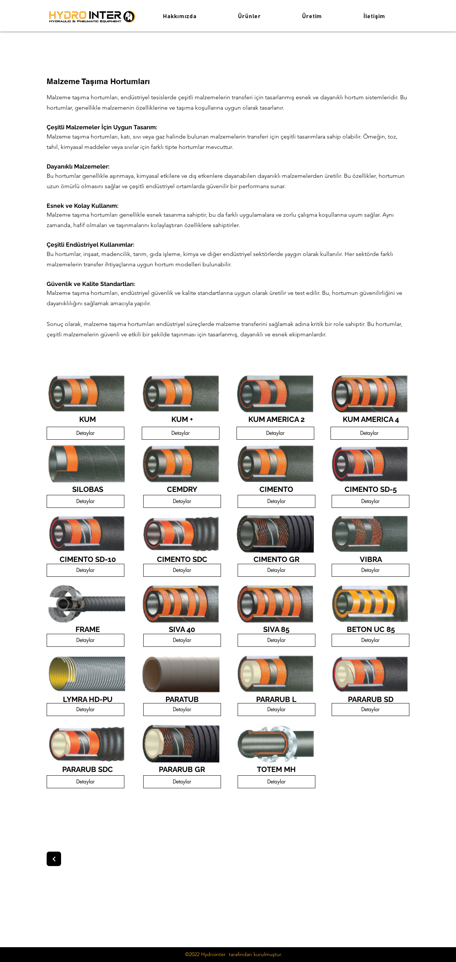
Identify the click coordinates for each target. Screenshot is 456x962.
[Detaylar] (85, 433)
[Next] (54, 859)
